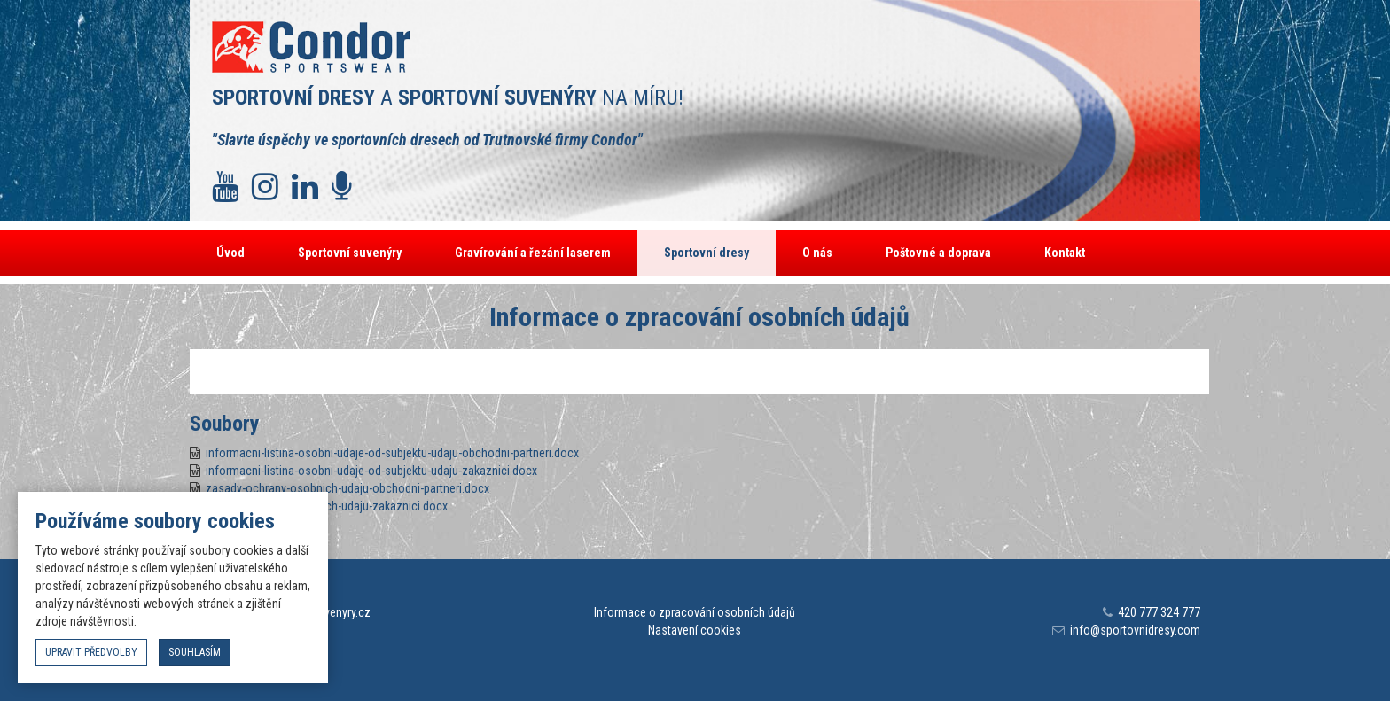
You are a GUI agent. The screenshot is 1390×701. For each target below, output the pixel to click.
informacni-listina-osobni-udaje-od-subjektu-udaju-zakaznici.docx (371, 470)
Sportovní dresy (706, 252)
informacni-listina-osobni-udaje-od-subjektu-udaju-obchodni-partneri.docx (392, 453)
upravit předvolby (91, 652)
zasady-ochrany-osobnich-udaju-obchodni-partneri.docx (347, 488)
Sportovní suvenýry (350, 252)
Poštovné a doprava (938, 252)
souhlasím (194, 652)
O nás (817, 252)
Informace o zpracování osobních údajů (694, 612)
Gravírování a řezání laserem (533, 252)
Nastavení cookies (694, 630)
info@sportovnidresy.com (1135, 630)
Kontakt (1064, 252)
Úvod (230, 252)
